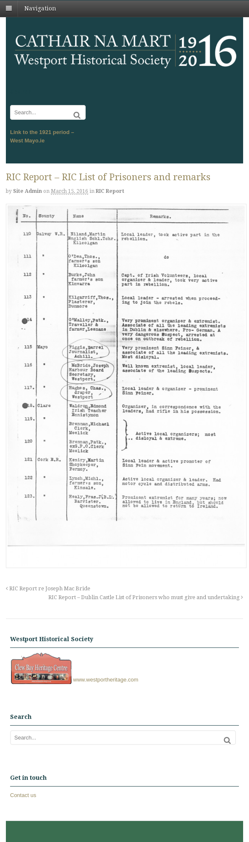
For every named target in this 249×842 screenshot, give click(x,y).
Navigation (40, 8)
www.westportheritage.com (74, 679)
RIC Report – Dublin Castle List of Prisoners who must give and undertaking (145, 597)
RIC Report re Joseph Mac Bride (48, 588)
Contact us (23, 795)
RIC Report (110, 191)
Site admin (27, 191)
